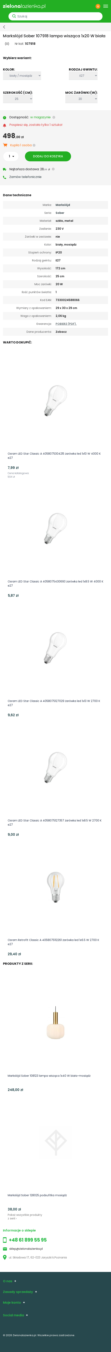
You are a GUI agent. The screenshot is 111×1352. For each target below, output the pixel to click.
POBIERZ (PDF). (66, 324)
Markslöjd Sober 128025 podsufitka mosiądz (37, 1195)
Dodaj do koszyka (48, 156)
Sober (60, 213)
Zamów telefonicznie (25, 177)
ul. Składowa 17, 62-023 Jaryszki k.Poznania (35, 1257)
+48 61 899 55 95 (28, 1240)
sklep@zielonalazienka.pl (26, 1249)
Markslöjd (63, 205)
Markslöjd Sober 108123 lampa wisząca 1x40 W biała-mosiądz (49, 1076)
